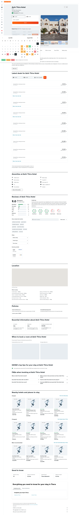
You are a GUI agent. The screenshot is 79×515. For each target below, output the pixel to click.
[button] (2, 1)
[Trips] (1, 27)
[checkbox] (18, 251)
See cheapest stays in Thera (64, 419)
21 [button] (27, 34)
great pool (23, 225)
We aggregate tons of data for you (42, 510)
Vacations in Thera (19, 495)
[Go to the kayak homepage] (7, 1)
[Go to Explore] (1, 17)
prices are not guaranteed (35, 505)
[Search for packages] (1, 12)
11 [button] (37, 29)
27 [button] (24, 37)
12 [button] (49, 32)
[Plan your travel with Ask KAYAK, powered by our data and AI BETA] (1, 15)
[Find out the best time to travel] (1, 22)
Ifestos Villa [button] (44, 410)
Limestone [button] (58, 456)
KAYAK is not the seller (42, 508)
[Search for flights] (1, 5)
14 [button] (27, 32)
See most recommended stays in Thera (62, 443)
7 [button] (54, 29)
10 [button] (35, 29)
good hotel (16, 227)
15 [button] (29, 32)
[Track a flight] (1, 20)
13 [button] (24, 32)
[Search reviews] (47, 220)
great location (25, 222)
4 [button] (37, 26)
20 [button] (24, 34)
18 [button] (37, 32)
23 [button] (32, 34)
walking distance (16, 232)
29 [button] (29, 37)
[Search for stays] (1, 7)
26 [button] (21, 37)
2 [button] (32, 26)
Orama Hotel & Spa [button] (17, 409)
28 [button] (27, 37)
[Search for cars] (1, 10)
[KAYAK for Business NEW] (1, 24)
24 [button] (35, 34)
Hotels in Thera (35, 495)
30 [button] (32, 37)
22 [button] (29, 34)
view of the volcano (22, 227)
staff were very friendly (18, 222)
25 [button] (37, 34)
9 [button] (32, 29)
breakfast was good (17, 225)
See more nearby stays (65, 396)
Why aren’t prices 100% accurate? (42, 512)
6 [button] (24, 29)
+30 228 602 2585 (17, 11)
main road (22, 232)
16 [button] (32, 32)
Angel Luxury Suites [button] (31, 456)
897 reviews (22, 13)
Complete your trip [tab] (18, 489)
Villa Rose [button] (29, 434)
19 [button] (49, 34)
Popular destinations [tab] (27, 489)
